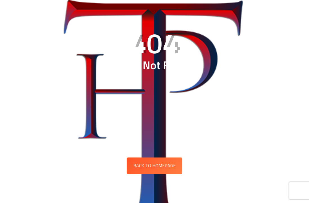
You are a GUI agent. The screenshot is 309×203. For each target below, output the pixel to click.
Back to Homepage (154, 165)
